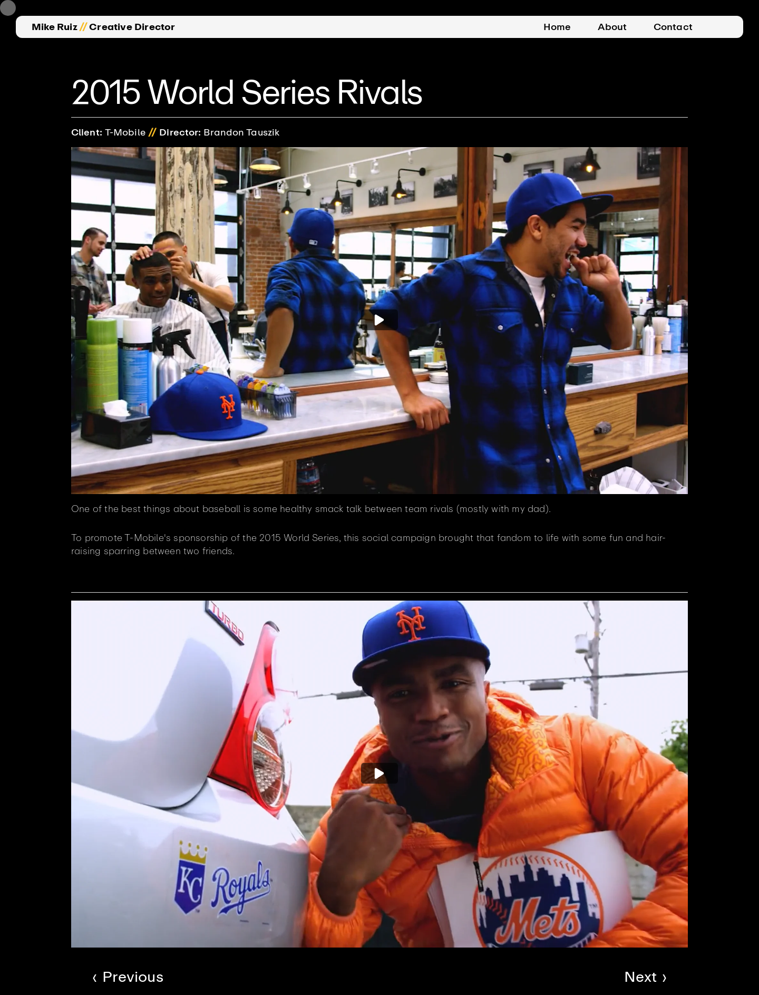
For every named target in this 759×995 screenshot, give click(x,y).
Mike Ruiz (54, 27)
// (83, 27)
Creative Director (132, 27)
